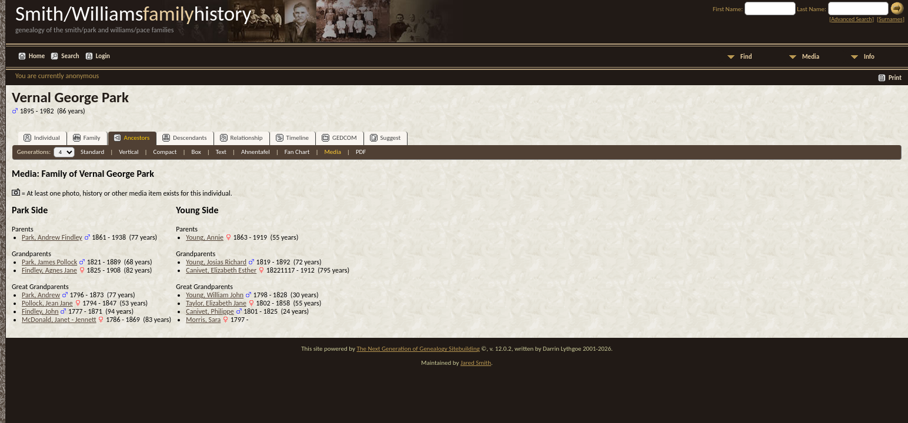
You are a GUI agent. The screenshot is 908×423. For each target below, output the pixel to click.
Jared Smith (475, 363)
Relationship (241, 137)
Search (70, 56)
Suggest (385, 137)
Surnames (890, 19)
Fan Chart (297, 152)
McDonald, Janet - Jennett (59, 319)
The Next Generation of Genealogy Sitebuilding (417, 348)
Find (746, 57)
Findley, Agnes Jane (49, 270)
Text (221, 152)
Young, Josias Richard (216, 262)
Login (103, 56)
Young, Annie (204, 237)
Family (87, 137)
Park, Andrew (41, 295)
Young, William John (214, 295)
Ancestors (132, 137)
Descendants (184, 137)
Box (196, 152)
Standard (92, 152)
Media (810, 57)
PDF (361, 152)
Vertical (128, 152)
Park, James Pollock (49, 262)
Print (895, 78)
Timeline (292, 137)
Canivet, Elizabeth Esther (221, 270)
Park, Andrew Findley (52, 237)
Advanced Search (851, 19)
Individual (42, 137)
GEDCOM (339, 137)
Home (37, 56)
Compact (165, 152)
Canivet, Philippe (210, 311)
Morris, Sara (203, 319)
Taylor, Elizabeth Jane (216, 303)
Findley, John (40, 311)
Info (869, 57)
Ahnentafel (255, 152)
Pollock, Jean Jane (47, 303)
